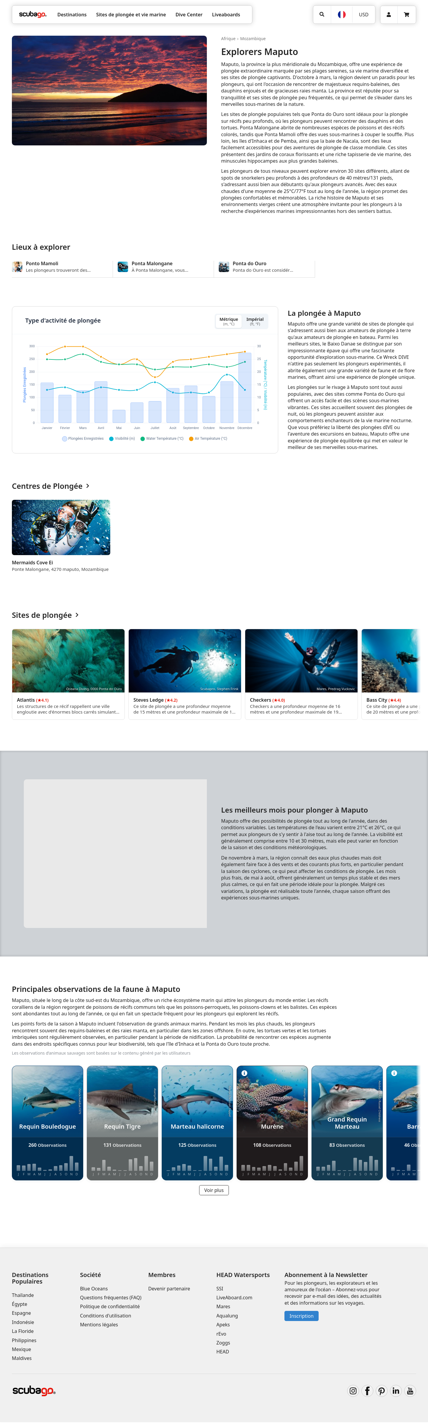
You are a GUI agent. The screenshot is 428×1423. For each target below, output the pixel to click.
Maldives (22, 1359)
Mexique (21, 1350)
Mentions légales (99, 1325)
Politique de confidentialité (110, 1307)
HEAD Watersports (243, 1276)
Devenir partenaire (169, 1289)
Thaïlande (23, 1296)
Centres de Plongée (50, 487)
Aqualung (227, 1316)
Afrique (228, 38)
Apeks (223, 1325)
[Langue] (341, 14)
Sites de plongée (45, 616)
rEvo (221, 1334)
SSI (219, 1289)
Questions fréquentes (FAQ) (110, 1298)
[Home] (33, 14)
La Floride (23, 1332)
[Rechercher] (322, 14)
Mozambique (253, 38)
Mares (223, 1307)
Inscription (301, 1317)
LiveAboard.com (234, 1298)
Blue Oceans (94, 1289)
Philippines (24, 1341)
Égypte (19, 1305)
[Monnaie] (363, 15)
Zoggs (223, 1343)
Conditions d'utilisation (106, 1316)
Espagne (21, 1314)
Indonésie (23, 1323)
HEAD (222, 1353)
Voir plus (214, 1191)
